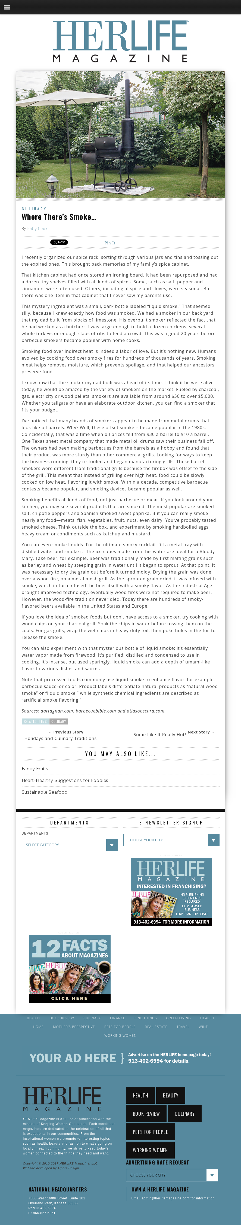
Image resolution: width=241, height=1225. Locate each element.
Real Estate (156, 1027)
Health (207, 1018)
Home (38, 1027)
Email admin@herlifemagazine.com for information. (174, 1198)
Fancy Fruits (35, 768)
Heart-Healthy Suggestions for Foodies (65, 780)
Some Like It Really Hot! (160, 735)
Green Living (178, 1018)
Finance (117, 1018)
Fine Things (145, 1018)
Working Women (120, 1035)
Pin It (110, 243)
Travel (183, 1027)
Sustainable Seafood (45, 792)
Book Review (62, 1018)
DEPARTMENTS (35, 833)
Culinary (34, 208)
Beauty (33, 1018)
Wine (203, 1027)
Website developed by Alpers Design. (51, 1168)
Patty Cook (37, 228)
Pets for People (120, 1027)
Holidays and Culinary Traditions (60, 738)
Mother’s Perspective (74, 1027)
